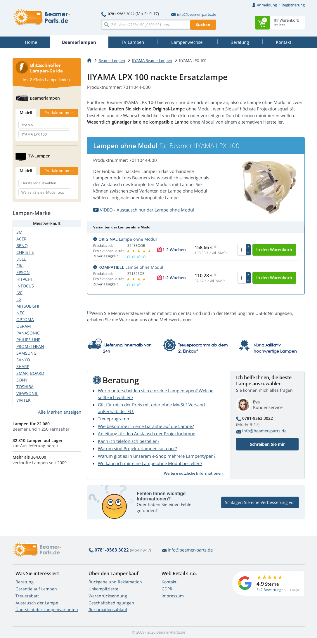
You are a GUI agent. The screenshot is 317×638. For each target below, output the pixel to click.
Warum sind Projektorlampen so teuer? (137, 448)
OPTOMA (25, 319)
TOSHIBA (25, 386)
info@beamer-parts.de (193, 14)
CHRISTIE (25, 252)
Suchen (203, 24)
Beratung (24, 582)
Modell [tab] (26, 112)
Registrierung (293, 5)
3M (19, 232)
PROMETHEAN (30, 346)
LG (18, 299)
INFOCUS (25, 286)
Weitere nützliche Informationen (193, 473)
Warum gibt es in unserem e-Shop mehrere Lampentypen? (156, 456)
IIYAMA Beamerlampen (152, 60)
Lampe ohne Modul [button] (125, 239)
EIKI (20, 265)
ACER (21, 239)
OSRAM (23, 326)
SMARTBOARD (30, 373)
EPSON (23, 272)
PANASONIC (28, 333)
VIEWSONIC (27, 393)
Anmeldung (267, 5)
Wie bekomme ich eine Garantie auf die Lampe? (146, 426)
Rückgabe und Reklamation (115, 582)
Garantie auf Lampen (36, 589)
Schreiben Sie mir (267, 444)
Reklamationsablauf (108, 609)
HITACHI (24, 279)
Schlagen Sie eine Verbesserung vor (260, 502)
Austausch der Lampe (36, 603)
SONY (21, 380)
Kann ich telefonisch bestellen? (128, 441)
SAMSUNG (26, 353)
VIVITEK (23, 400)
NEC (20, 312)
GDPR (167, 589)
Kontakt (169, 582)
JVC (19, 292)
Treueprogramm (114, 419)
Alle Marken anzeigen (59, 412)
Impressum (173, 596)
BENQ (22, 245)
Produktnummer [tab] (59, 112)
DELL (21, 259)
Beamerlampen (111, 60)
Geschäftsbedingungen (111, 603)
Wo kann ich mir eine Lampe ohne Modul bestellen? (150, 463)
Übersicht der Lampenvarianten (46, 609)
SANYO (23, 360)
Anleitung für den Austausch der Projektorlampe (146, 433)
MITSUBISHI (27, 306)
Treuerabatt (27, 596)
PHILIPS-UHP (28, 339)
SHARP (22, 366)
